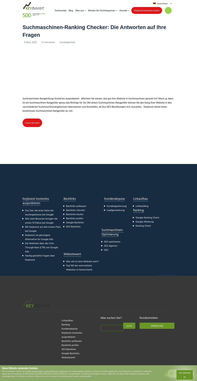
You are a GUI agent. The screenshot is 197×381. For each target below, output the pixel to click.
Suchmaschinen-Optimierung (113, 232)
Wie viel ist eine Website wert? (82, 261)
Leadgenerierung (115, 210)
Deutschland (162, 3)
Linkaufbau (140, 198)
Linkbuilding (142, 206)
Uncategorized (67, 42)
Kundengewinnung (117, 206)
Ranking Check (143, 226)
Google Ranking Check (147, 217)
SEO (106, 250)
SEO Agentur (110, 246)
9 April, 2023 (30, 42)
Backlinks (70, 198)
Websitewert (72, 254)
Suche (129, 325)
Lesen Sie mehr (32, 122)
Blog (71, 10)
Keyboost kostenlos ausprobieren (36, 200)
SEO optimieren (112, 241)
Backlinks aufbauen (76, 206)
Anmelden (157, 326)
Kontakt (123, 10)
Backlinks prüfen (74, 218)
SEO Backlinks (73, 226)
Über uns (79, 10)
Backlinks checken (75, 210)
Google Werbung (145, 221)
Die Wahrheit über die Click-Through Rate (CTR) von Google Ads (41, 247)
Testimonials (60, 10)
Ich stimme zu (184, 375)
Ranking (138, 210)
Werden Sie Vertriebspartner (101, 10)
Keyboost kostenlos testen (146, 10)
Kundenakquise (114, 198)
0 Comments (48, 42)
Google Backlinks (75, 222)
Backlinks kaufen (74, 214)
